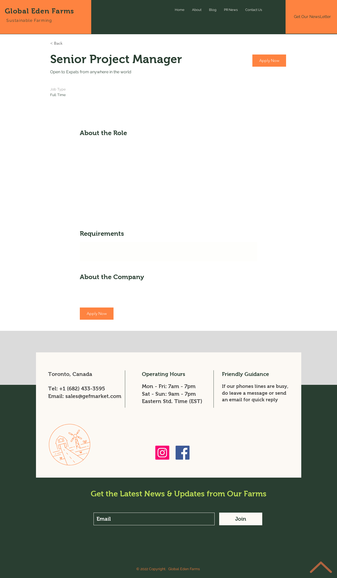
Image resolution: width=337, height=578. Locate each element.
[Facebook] (183, 453)
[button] (269, 61)
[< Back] (68, 43)
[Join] (240, 519)
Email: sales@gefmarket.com (84, 396)
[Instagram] (162, 453)
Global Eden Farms (39, 11)
